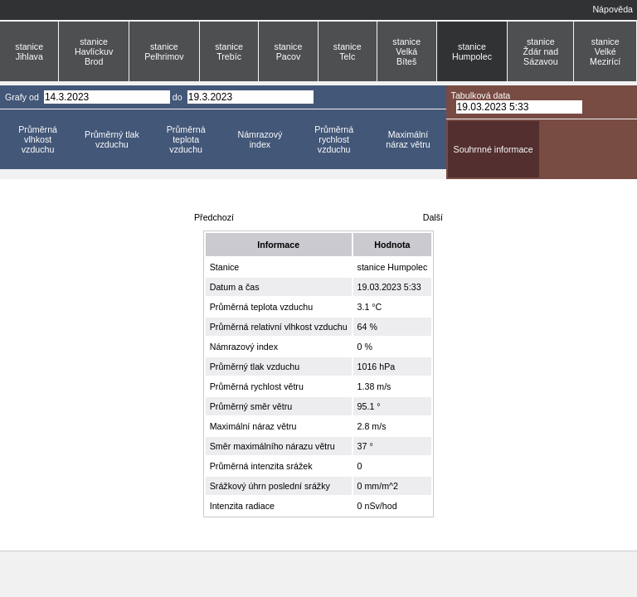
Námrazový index (259, 139)
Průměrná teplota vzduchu (186, 139)
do (177, 97)
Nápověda (612, 9)
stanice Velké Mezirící (605, 51)
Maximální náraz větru (408, 139)
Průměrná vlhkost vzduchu (37, 139)
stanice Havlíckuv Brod (94, 51)
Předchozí (214, 217)
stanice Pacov (289, 51)
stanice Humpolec (472, 51)
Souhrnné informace (493, 149)
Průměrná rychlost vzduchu (333, 139)
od (34, 97)
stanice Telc (347, 51)
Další (433, 217)
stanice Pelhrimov (163, 51)
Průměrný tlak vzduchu (112, 139)
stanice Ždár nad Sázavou (541, 51)
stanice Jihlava (29, 51)
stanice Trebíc (229, 51)
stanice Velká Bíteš (406, 51)
